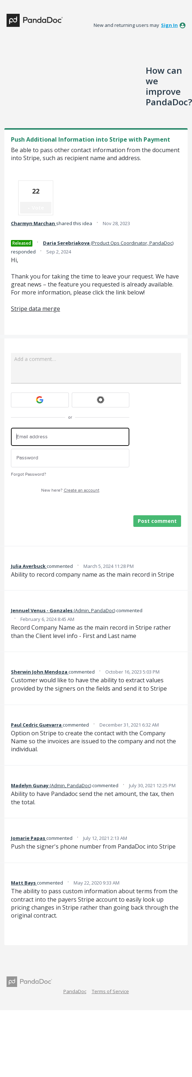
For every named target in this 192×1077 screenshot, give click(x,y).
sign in (169, 25)
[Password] (70, 458)
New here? (70, 490)
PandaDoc (74, 991)
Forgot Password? (28, 474)
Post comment (157, 520)
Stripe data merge (35, 309)
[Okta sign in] (101, 400)
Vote (38, 207)
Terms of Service (110, 991)
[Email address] (70, 437)
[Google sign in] (40, 400)
